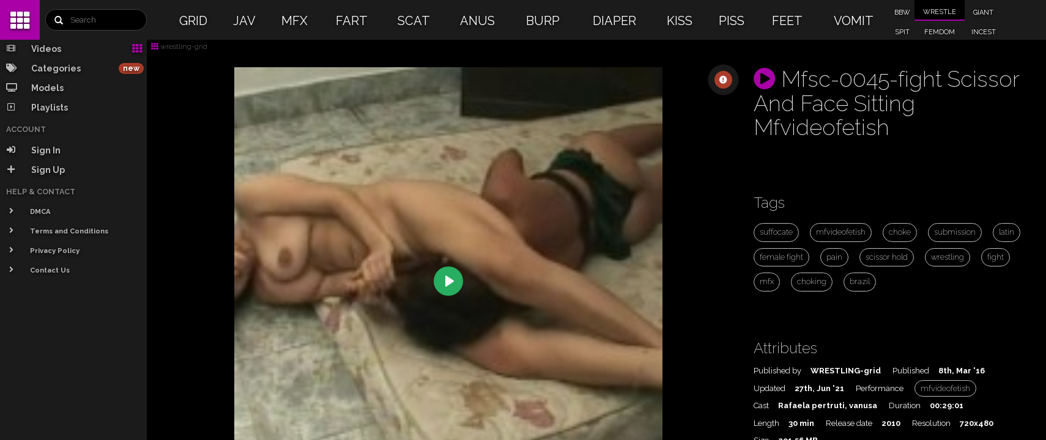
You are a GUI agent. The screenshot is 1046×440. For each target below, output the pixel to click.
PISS (731, 20)
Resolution (931, 423)
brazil (860, 281)
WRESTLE (939, 12)
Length (766, 423)
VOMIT (854, 20)
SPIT (902, 32)
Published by (777, 370)
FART (352, 20)
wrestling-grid (179, 46)
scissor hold (887, 257)
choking (811, 281)
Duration (905, 405)
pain (834, 257)
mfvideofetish (841, 232)
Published (910, 370)
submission (955, 232)
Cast (761, 405)
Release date (849, 423)
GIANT (983, 12)
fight (995, 257)
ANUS (477, 20)
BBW (902, 12)
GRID (193, 20)
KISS (679, 20)
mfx (767, 281)
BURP (543, 20)
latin (1006, 232)
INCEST (983, 32)
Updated (769, 388)
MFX (294, 20)
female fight (781, 257)
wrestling (947, 257)
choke (900, 232)
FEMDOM (939, 32)
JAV (244, 20)
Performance (879, 388)
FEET (787, 20)
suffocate (776, 232)
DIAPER (614, 20)
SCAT (414, 20)
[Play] (448, 281)
